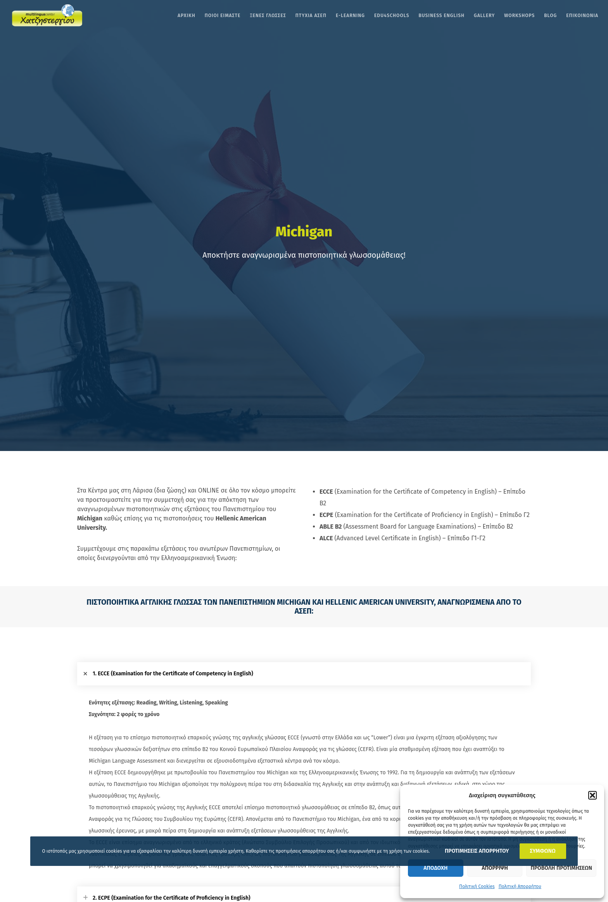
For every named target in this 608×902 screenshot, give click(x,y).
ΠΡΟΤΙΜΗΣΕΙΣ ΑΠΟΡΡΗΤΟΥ (477, 851)
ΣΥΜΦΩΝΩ (543, 851)
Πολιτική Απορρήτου (520, 886)
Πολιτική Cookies (477, 886)
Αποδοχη (435, 868)
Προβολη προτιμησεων (561, 868)
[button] (592, 795)
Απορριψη (495, 868)
